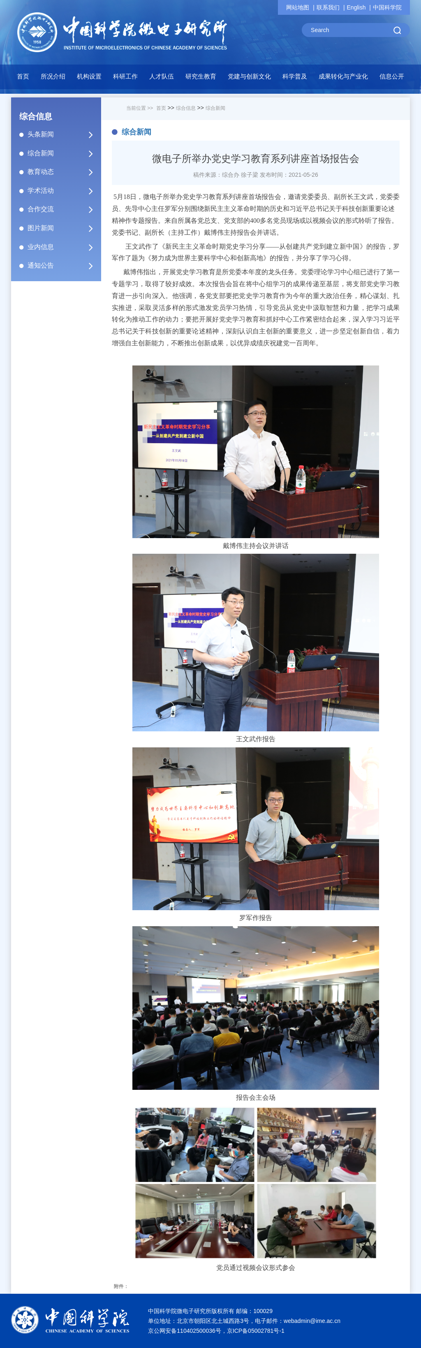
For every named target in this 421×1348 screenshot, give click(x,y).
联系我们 (328, 7)
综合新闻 (63, 153)
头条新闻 (63, 134)
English (356, 7)
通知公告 (63, 265)
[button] (89, 78)
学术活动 (63, 190)
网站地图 (297, 7)
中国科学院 (387, 7)
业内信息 (63, 247)
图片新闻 (63, 228)
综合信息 (186, 108)
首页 (23, 76)
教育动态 (63, 171)
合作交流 (63, 209)
